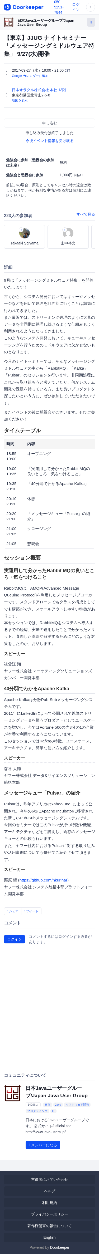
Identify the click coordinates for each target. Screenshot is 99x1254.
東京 (47, 1104)
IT (53, 1111)
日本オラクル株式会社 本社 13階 (39, 90)
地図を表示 (20, 100)
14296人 (33, 1104)
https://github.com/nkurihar (43, 880)
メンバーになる (43, 1145)
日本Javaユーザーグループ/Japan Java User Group (45, 22)
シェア (12, 911)
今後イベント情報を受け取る (50, 141)
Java (58, 1104)
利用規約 (49, 1203)
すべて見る (86, 214)
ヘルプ (49, 1191)
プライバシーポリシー (49, 1214)
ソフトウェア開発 (77, 1104)
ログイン (14, 939)
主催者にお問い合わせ (49, 1179)
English (50, 1237)
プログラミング (37, 1111)
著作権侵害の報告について (49, 1226)
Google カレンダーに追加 (30, 76)
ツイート (31, 911)
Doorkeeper (59, 1247)
